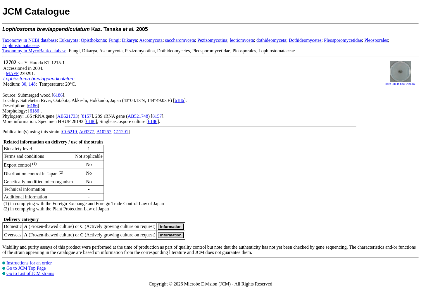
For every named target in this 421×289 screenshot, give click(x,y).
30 (24, 84)
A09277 (86, 131)
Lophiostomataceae (20, 45)
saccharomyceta (180, 40)
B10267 (103, 131)
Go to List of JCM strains (30, 273)
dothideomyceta (271, 40)
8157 (86, 116)
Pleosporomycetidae (343, 40)
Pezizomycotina (212, 40)
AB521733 (67, 116)
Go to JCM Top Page (26, 268)
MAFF (12, 73)
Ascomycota (151, 40)
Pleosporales (376, 40)
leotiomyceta (242, 40)
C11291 (120, 131)
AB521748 (137, 116)
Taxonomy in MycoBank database (34, 50)
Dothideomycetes (305, 40)
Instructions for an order (29, 262)
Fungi (113, 40)
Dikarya (129, 40)
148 (32, 84)
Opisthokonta (93, 40)
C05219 (69, 131)
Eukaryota (68, 40)
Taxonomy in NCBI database (29, 40)
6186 (58, 95)
